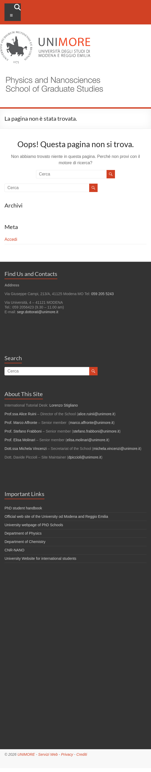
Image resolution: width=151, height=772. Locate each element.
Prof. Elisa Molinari (19, 440)
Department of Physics (23, 533)
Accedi (10, 239)
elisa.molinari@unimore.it (87, 440)
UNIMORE (26, 754)
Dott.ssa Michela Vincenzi (25, 448)
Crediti (81, 754)
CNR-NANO (14, 550)
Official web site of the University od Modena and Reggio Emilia (56, 516)
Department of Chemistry (25, 542)
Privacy (67, 754)
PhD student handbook (23, 508)
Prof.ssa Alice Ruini (20, 414)
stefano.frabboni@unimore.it (96, 431)
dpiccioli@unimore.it (84, 457)
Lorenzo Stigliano (63, 405)
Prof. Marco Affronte (20, 422)
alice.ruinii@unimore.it (96, 414)
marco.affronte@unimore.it (91, 422)
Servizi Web (48, 754)
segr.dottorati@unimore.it (37, 312)
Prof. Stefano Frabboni (23, 431)
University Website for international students (40, 558)
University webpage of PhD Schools (33, 525)
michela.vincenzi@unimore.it (116, 448)
